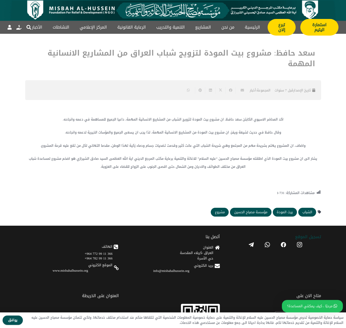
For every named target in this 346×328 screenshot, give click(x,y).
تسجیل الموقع (308, 237)
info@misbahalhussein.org (171, 270)
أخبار (253, 90)
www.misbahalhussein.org (70, 270)
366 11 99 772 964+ (98, 253)
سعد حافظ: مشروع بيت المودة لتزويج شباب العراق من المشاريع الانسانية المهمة (181, 58)
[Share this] (230, 90)
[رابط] (19, 27)
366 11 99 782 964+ (98, 258)
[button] (29, 27)
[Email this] (240, 90)
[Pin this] (200, 90)
